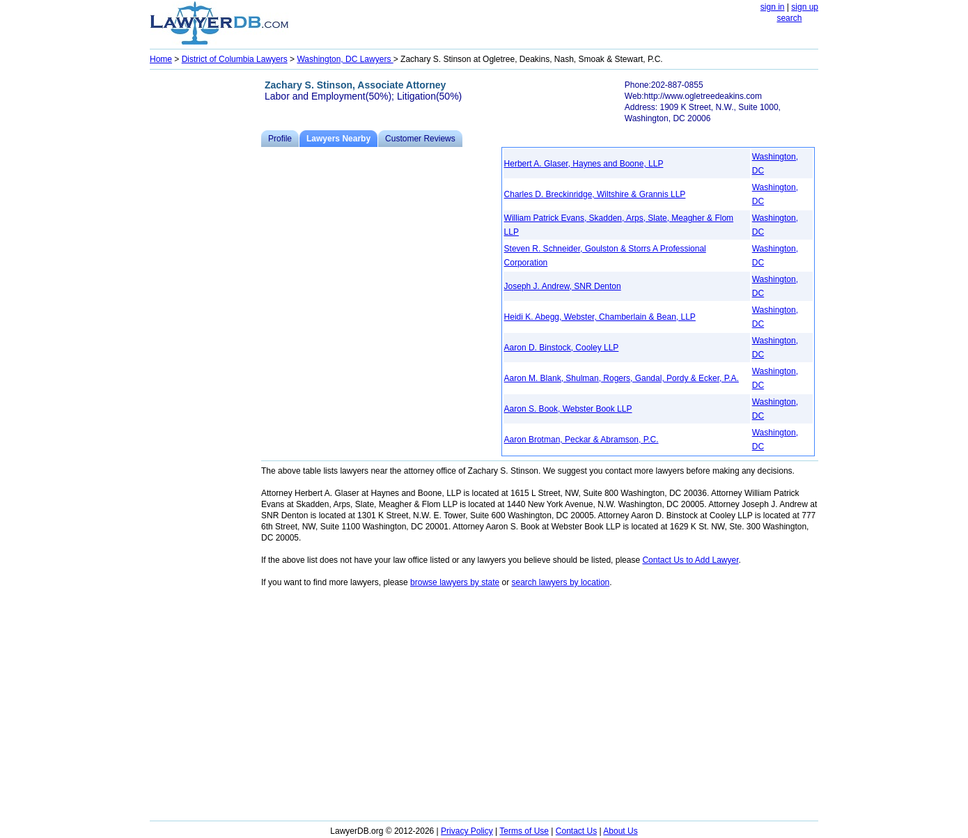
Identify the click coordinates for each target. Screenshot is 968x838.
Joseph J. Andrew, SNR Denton (562, 286)
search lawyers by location (561, 582)
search (789, 18)
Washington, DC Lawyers (345, 59)
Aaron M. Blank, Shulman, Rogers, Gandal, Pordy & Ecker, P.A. (621, 378)
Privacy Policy (467, 831)
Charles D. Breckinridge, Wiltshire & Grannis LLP (595, 194)
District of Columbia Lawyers (235, 59)
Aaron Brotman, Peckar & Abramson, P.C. (581, 439)
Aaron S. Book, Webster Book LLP (568, 409)
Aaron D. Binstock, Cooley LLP (561, 347)
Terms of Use (524, 831)
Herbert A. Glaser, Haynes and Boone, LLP (584, 164)
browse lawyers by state (454, 582)
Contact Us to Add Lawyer (690, 560)
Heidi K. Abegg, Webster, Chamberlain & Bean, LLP (600, 317)
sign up (804, 7)
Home (161, 59)
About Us (620, 831)
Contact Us (576, 831)
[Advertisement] (205, 283)
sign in (772, 7)
